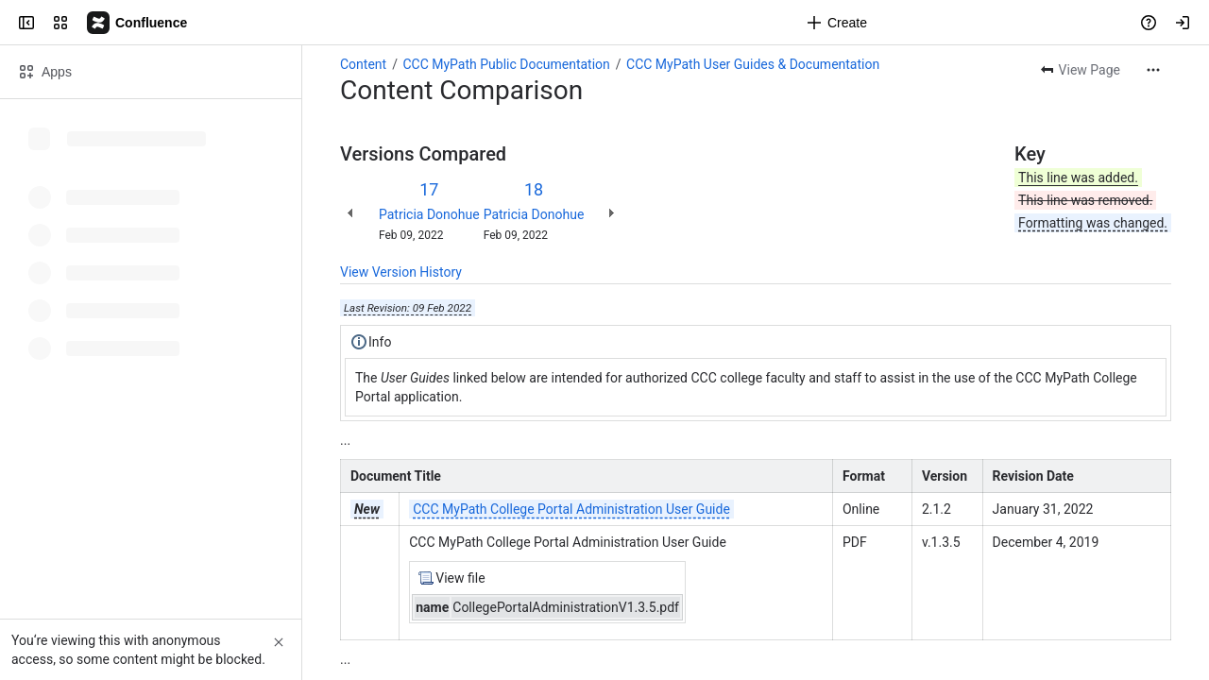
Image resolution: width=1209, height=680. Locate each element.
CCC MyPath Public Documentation (505, 64)
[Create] (836, 23)
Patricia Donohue (429, 214)
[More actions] (1153, 70)
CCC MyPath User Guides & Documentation (752, 64)
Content (363, 64)
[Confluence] (138, 23)
